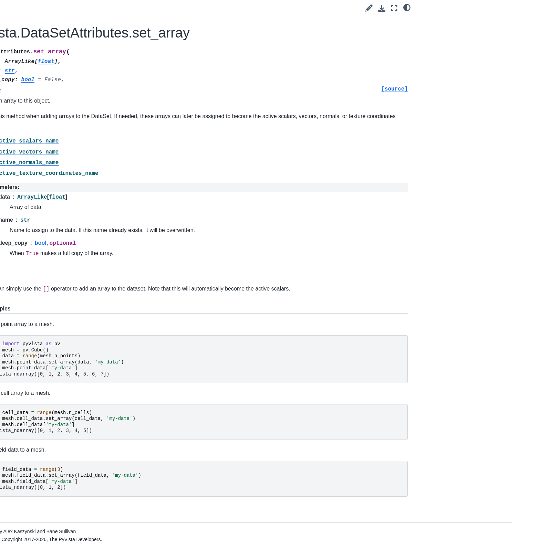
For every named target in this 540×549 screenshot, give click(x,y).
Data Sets (59, 181)
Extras (44, 447)
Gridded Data (62, 282)
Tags (42, 127)
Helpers (56, 348)
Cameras (58, 315)
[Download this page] (381, 8)
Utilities (50, 413)
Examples (47, 137)
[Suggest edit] (369, 8)
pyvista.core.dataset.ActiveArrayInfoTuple (85, 237)
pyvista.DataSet (70, 192)
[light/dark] (407, 7)
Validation (58, 392)
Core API (52, 159)
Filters (54, 304)
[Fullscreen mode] (394, 8)
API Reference (53, 148)
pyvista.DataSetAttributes (83, 203)
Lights (54, 326)
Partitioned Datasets (70, 381)
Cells (53, 337)
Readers (51, 424)
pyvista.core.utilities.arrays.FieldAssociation (86, 257)
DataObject (60, 170)
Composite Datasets (70, 293)
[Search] (76, 87)
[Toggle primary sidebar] (136, 8)
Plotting (50, 403)
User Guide (49, 116)
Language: (68, 71)
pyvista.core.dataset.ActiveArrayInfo (85, 218)
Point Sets (59, 271)
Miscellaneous (63, 359)
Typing (55, 370)
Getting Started (53, 105)
